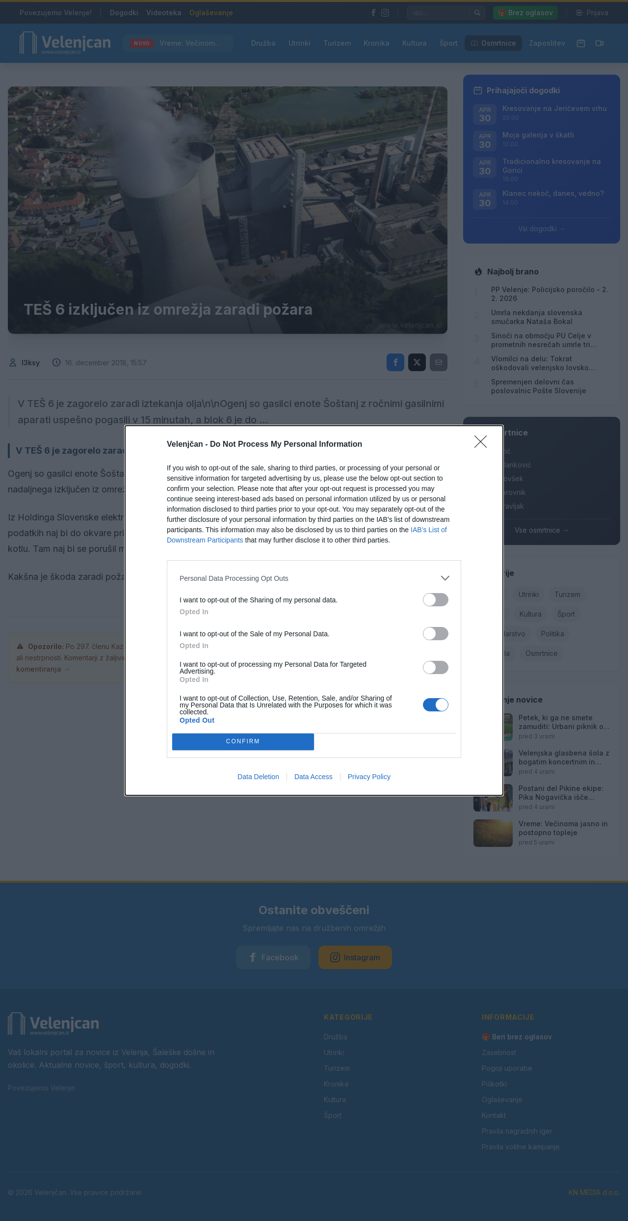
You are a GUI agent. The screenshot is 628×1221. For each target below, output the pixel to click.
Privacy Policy (369, 777)
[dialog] (314, 610)
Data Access (313, 777)
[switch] (435, 599)
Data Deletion (258, 777)
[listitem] (314, 578)
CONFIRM (243, 742)
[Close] (483, 444)
